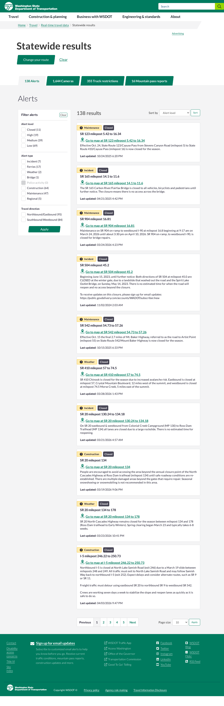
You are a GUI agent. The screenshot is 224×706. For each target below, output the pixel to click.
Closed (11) (34, 139)
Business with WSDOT (94, 16)
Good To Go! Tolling (119, 674)
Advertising (178, 43)
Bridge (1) (33, 187)
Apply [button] (194, 632)
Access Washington (119, 658)
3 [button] (110, 632)
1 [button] (97, 632)
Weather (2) (34, 181)
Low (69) (32, 155)
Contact (11, 652)
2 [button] (104, 632)
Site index (10, 678)
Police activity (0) (37, 192)
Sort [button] (195, 122)
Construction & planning (48, 16)
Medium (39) (35, 150)
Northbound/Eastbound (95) (44, 224)
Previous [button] (85, 632)
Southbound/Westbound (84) (45, 229)
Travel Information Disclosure (150, 699)
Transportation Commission (124, 669)
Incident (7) (34, 171)
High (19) (32, 144)
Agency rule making (116, 699)
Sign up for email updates (55, 653)
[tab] (32, 90)
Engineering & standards (141, 16)
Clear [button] (63, 69)
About (175, 16)
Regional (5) (34, 208)
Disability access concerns (12, 662)
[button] (36, 69)
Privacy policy (91, 699)
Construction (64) (38, 197)
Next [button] (133, 632)
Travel (13, 16)
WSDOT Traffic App (119, 652)
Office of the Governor (121, 663)
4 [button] (117, 632)
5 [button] (124, 632)
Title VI (11, 671)
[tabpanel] (112, 369)
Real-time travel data (55, 25)
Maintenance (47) (37, 203)
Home (22, 25)
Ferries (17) (34, 176)
